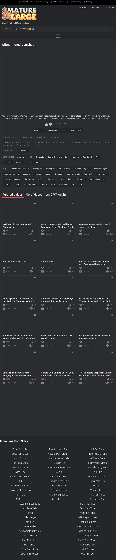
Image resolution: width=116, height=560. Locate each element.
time (80, 184)
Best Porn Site (20, 467)
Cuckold (51, 157)
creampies (50, 169)
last (72, 184)
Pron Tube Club (30, 549)
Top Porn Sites (20, 463)
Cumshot (8, 162)
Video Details (39, 130)
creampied (37, 169)
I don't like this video (50, 124)
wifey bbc (51, 179)
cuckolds (26, 174)
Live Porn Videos (30, 553)
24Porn (59, 472)
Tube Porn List (20, 449)
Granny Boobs (91, 2)
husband (63, 184)
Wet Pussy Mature (88, 535)
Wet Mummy (43, 2)
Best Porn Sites (20, 454)
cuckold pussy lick (81, 169)
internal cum (81, 179)
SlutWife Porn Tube (59, 481)
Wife (98, 157)
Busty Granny (59, 476)
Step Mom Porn (88, 522)
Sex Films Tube (88, 508)
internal (32, 184)
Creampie (40, 157)
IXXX (20, 481)
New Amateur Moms (30, 531)
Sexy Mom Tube (29, 540)
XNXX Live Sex (29, 535)
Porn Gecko (30, 526)
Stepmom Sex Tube (29, 503)
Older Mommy (58, 2)
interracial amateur (42, 174)
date (53, 184)
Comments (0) (76, 130)
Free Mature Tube (97, 454)
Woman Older (97, 490)
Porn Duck (30, 522)
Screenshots (53, 130)
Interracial (63, 157)
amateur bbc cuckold (20, 169)
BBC (30, 157)
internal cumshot (97, 179)
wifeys (61, 179)
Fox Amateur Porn (58, 449)
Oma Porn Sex (97, 481)
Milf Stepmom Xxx (87, 517)
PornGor (97, 485)
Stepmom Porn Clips (87, 526)
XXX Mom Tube (97, 458)
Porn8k (29, 513)
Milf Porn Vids (30, 508)
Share (64, 130)
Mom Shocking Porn (97, 467)
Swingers (75, 157)
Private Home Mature (59, 467)
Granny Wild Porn (97, 476)
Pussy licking (33, 162)
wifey (40, 179)
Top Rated (87, 157)
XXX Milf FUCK (88, 553)
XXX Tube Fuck (87, 544)
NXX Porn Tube (97, 494)
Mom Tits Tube (87, 513)
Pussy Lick (88, 174)
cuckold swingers (12, 174)
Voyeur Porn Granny (58, 454)
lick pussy (59, 174)
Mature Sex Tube (20, 485)
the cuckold (29, 179)
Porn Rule (20, 494)
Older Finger (30, 517)
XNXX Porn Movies (87, 540)
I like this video (46, 124)
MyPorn (20, 499)
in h (69, 179)
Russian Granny (75, 2)
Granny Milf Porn (58, 485)
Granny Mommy (27, 2)
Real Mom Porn (97, 499)
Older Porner (58, 499)
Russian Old (59, 463)
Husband (20, 162)
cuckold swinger (100, 169)
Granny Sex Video (97, 463)
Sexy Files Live (87, 503)
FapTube (97, 472)
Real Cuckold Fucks (20, 476)
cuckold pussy (65, 169)
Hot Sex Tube (97, 449)
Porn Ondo (29, 544)
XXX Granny (88, 549)
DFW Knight (25, 150)
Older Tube (20, 472)
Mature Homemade (59, 458)
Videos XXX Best (88, 531)
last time (8, 184)
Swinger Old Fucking (20, 490)
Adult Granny (20, 458)
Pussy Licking (102, 174)
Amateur (20, 157)
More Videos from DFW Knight (46, 195)
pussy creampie (73, 174)
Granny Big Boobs (58, 494)
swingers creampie (12, 179)
